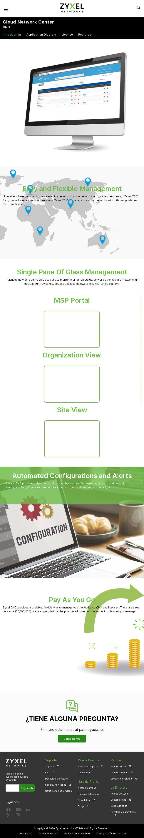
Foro (47, 772)
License (67, 34)
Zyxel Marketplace (88, 766)
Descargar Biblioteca (56, 778)
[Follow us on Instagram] (18, 816)
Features (84, 34)
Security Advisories (55, 785)
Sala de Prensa (88, 781)
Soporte (49, 766)
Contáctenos (72, 738)
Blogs (81, 806)
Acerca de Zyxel (119, 793)
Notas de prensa (87, 787)
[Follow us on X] (8, 816)
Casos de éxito (119, 806)
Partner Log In (118, 766)
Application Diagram (41, 34)
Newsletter (84, 800)
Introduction (12, 34)
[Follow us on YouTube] (18, 810)
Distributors (84, 772)
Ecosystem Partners (122, 778)
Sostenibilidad (118, 800)
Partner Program (119, 772)
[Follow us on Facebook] (8, 810)
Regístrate (27, 788)
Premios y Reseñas (88, 793)
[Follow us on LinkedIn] (28, 810)
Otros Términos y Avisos (58, 791)
